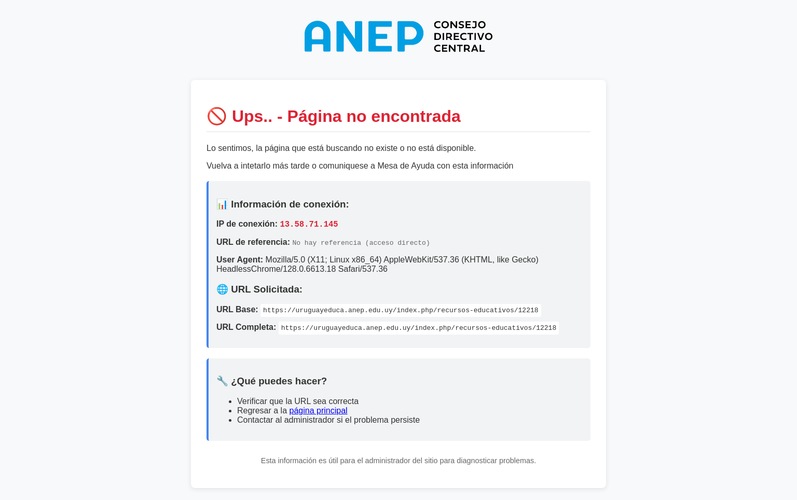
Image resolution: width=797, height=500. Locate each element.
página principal (319, 412)
